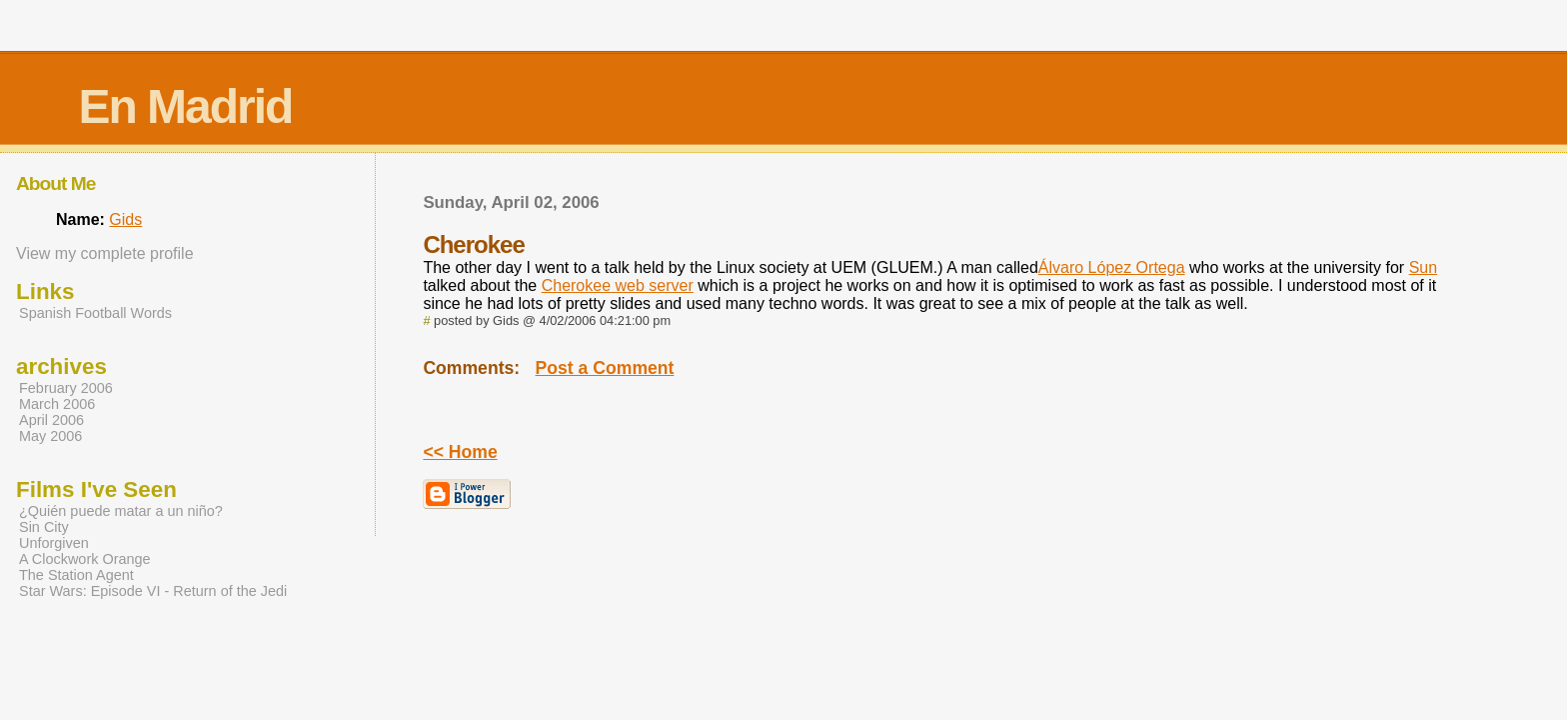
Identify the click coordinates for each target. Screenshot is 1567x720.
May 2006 (50, 436)
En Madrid (185, 106)
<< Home (460, 452)
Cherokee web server (618, 285)
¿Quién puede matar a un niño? (121, 511)
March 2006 (57, 404)
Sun (1423, 267)
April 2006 (51, 420)
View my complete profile (105, 253)
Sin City (44, 527)
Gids (125, 219)
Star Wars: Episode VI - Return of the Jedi (153, 591)
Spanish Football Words (95, 313)
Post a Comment (605, 368)
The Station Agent (76, 575)
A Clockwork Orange (85, 559)
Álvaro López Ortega (1111, 267)
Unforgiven (54, 543)
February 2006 (66, 388)
